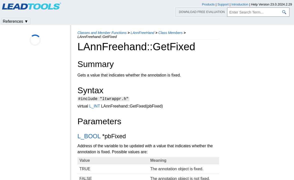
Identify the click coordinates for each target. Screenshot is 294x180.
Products (208, 4)
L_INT (94, 107)
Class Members (170, 33)
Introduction (239, 4)
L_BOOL (89, 137)
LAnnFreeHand (142, 33)
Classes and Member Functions (102, 33)
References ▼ (15, 21)
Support (223, 4)
